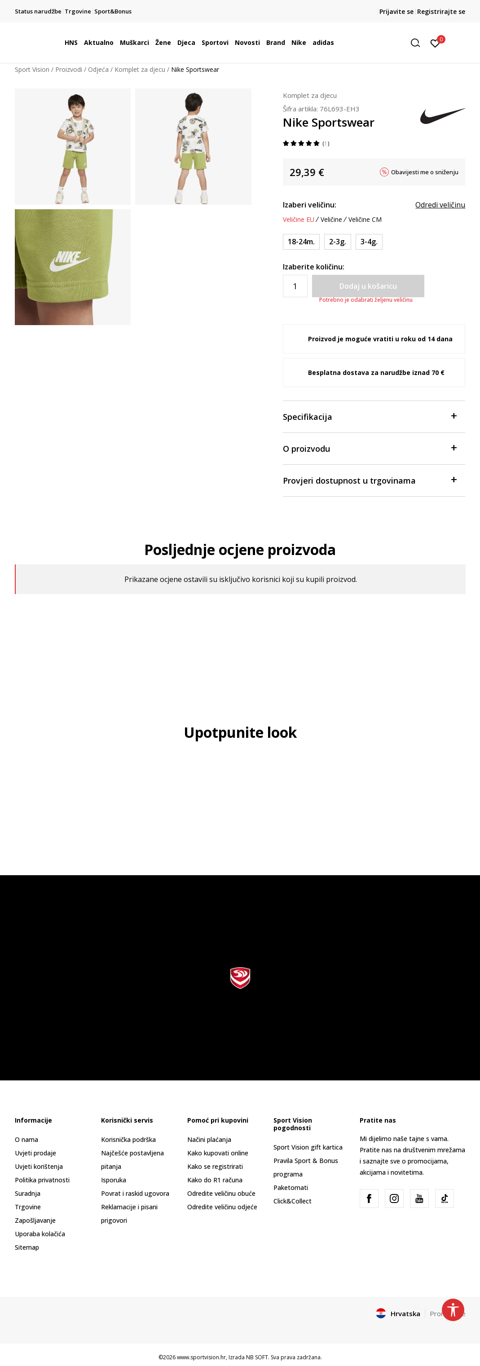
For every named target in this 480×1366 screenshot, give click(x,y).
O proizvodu (370, 448)
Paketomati (290, 1187)
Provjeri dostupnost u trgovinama (370, 480)
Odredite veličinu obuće (221, 1193)
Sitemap (27, 1247)
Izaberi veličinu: (309, 205)
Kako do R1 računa (214, 1180)
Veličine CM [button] (365, 219)
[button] (418, 43)
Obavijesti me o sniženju (424, 172)
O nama (26, 1139)
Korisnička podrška (128, 1139)
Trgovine (28, 1207)
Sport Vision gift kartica (308, 1147)
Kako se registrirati (215, 1166)
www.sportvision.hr (201, 1357)
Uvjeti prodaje (35, 1153)
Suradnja (27, 1193)
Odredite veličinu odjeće (222, 1207)
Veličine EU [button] (298, 219)
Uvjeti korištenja (39, 1166)
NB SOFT (257, 1357)
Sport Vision (32, 69)
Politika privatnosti (42, 1180)
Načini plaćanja (209, 1139)
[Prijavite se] (435, 42)
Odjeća (98, 69)
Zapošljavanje (35, 1220)
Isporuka (113, 1180)
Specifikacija (370, 416)
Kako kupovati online (217, 1153)
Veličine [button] (331, 219)
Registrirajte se (441, 11)
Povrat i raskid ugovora (135, 1193)
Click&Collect (292, 1201)
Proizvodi (68, 69)
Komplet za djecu (139, 69)
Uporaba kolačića (40, 1233)
